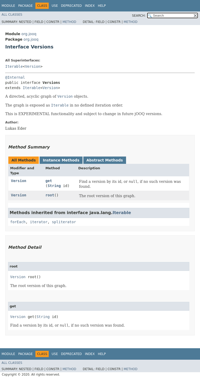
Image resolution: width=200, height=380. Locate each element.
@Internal (15, 77)
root (49, 195)
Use (55, 6)
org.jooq (28, 34)
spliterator (64, 222)
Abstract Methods (104, 160)
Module (8, 6)
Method (69, 22)
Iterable (14, 66)
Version (32, 66)
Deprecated (71, 6)
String (54, 186)
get (48, 181)
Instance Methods (61, 160)
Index (90, 6)
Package (25, 6)
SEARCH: (139, 15)
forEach (18, 222)
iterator (38, 222)
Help (102, 6)
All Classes (12, 14)
